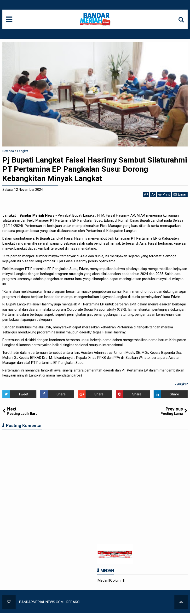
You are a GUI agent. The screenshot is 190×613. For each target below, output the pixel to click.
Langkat (181, 384)
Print (164, 194)
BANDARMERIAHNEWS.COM (41, 602)
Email (179, 194)
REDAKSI (73, 602)
